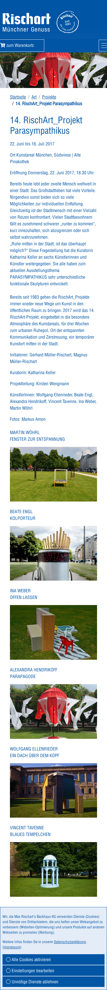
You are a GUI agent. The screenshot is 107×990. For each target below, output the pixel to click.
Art (34, 97)
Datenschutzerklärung (70, 941)
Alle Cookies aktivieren (28, 959)
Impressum (12, 947)
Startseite (18, 97)
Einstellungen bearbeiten (30, 970)
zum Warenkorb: (21, 45)
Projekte (49, 97)
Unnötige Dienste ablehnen (32, 981)
